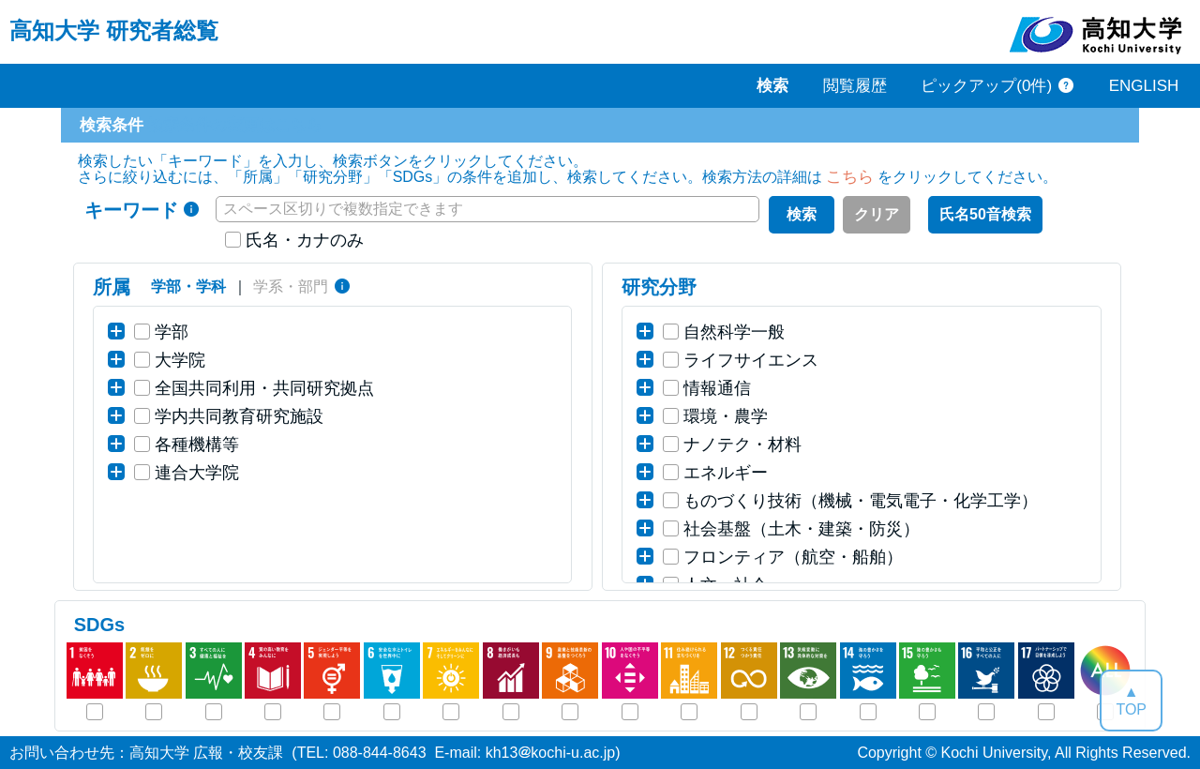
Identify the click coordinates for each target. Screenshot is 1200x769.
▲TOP (1131, 700)
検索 (802, 214)
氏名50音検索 (985, 214)
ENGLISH (1144, 86)
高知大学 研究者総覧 (113, 30)
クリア (876, 214)
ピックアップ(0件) (986, 86)
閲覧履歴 (855, 86)
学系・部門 (290, 286)
